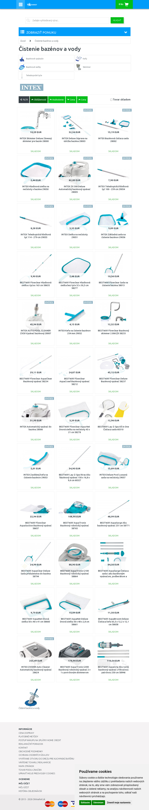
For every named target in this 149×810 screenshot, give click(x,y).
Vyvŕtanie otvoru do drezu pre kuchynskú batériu (46, 758)
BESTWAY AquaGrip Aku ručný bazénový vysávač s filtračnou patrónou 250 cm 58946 (113, 670)
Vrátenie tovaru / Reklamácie (35, 762)
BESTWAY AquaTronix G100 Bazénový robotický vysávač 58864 (74, 574)
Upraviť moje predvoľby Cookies (37, 773)
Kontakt (23, 747)
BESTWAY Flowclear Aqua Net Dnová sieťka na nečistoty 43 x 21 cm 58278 (74, 429)
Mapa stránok (26, 766)
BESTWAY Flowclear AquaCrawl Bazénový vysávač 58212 (74, 381)
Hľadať (117, 20)
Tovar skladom (122, 99)
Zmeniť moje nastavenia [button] (118, 802)
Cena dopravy (26, 733)
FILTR (24, 99)
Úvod (22, 41)
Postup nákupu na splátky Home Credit (40, 740)
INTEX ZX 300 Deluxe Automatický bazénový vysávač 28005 (74, 189)
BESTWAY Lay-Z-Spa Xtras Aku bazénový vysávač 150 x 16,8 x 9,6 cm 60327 (74, 478)
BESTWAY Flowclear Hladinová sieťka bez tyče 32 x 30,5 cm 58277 (74, 285)
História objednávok (30, 791)
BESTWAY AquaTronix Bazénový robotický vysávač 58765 (74, 526)
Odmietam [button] (98, 802)
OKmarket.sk (39, 799)
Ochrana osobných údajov (34, 755)
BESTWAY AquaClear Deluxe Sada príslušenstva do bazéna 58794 (36, 574)
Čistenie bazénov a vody (46, 41)
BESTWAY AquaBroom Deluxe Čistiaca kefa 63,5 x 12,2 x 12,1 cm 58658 (113, 622)
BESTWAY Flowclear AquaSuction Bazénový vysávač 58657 (36, 526)
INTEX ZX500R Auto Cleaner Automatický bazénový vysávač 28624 (36, 670)
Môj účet (24, 787)
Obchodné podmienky (31, 751)
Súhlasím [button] (85, 802)
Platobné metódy (28, 736)
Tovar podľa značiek (30, 770)
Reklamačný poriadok (31, 744)
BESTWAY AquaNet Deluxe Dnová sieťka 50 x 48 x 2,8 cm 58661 (74, 622)
